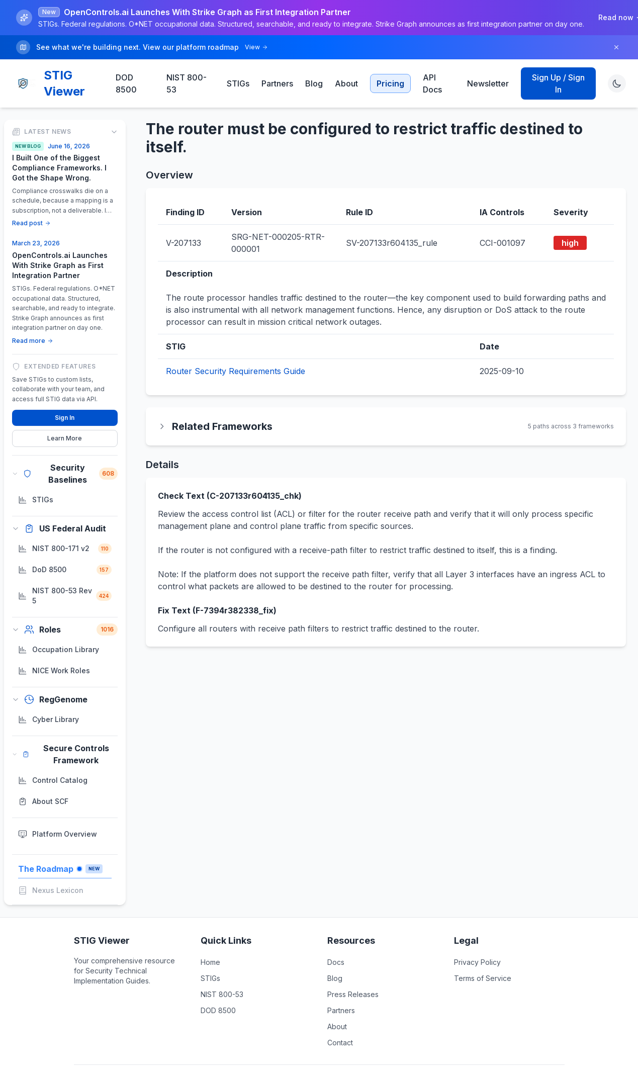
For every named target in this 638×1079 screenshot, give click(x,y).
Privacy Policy (477, 962)
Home (210, 962)
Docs (335, 962)
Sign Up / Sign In (558, 83)
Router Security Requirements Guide (235, 371)
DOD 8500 (126, 83)
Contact (340, 1042)
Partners (277, 83)
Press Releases (353, 994)
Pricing (390, 83)
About (346, 83)
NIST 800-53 (186, 83)
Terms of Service (482, 978)
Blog (314, 83)
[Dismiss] (616, 47)
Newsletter (488, 83)
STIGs (238, 83)
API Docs (432, 83)
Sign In (64, 417)
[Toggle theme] (617, 83)
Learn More (64, 438)
